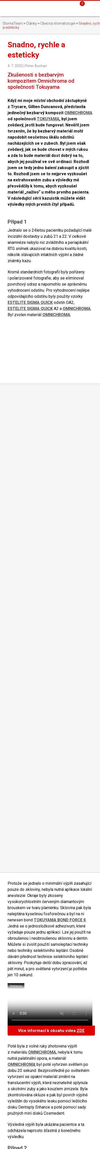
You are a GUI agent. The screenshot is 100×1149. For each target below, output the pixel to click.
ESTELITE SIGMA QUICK (30, 302)
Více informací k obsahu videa (51, 1030)
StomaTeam (13, 23)
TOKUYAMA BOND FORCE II (60, 920)
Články (31, 23)
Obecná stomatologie (57, 23)
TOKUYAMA (48, 118)
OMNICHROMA (78, 112)
